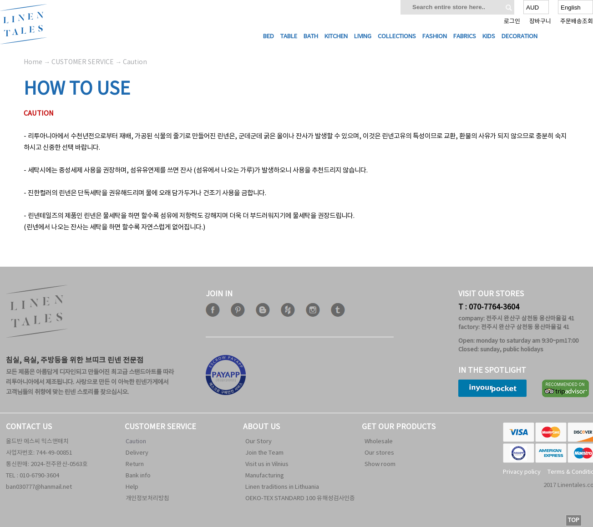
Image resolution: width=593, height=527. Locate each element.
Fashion (434, 36)
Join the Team (264, 453)
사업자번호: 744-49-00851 (39, 453)
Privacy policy (522, 472)
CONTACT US (29, 427)
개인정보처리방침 (147, 498)
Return (135, 464)
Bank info (138, 475)
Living (362, 36)
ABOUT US (261, 427)
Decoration (519, 36)
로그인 (512, 21)
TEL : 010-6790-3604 (32, 475)
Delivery (137, 453)
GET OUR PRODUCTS (399, 427)
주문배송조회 (576, 21)
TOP (573, 520)
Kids (488, 36)
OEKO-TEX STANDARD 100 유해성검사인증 (300, 498)
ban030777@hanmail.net (39, 487)
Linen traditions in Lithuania (282, 487)
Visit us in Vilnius (267, 464)
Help (132, 487)
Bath (311, 36)
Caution (136, 441)
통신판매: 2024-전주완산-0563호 (47, 464)
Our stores (379, 453)
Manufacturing (264, 475)
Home (33, 62)
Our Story (258, 441)
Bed (268, 36)
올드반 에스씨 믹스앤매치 (37, 441)
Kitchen (336, 36)
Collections (397, 36)
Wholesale (379, 441)
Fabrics (464, 36)
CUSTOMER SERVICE (160, 427)
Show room (380, 464)
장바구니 (540, 21)
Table (288, 36)
